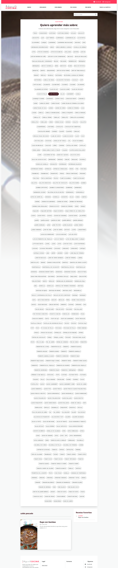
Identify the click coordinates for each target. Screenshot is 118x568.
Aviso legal (44, 552)
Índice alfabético (105, 7)
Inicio (29, 7)
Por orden (73, 7)
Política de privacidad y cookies (50, 556)
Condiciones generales (47, 560)
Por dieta (88, 7)
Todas (35, 33)
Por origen (58, 7)
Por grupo (43, 7)
